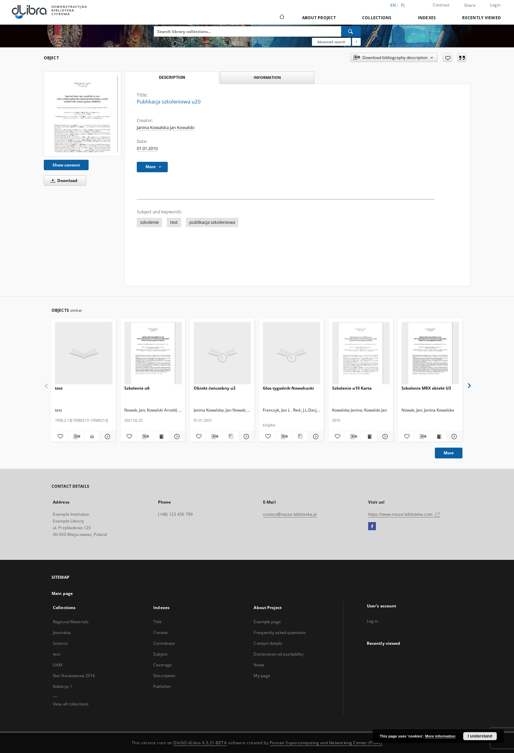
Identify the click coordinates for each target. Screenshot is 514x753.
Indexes (427, 18)
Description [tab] (172, 77)
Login (495, 5)
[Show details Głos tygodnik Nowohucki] (315, 436)
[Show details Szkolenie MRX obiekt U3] (453, 436)
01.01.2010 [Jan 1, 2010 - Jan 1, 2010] (147, 148)
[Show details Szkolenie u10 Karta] (384, 436)
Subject (160, 654)
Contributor (164, 643)
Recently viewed (481, 18)
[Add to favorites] (447, 57)
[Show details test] (107, 436)
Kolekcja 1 (62, 686)
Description (164, 676)
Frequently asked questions (280, 632)
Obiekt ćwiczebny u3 (214, 388)
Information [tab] (267, 77)
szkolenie (149, 222)
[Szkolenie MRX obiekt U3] (430, 353)
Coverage (162, 665)
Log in (372, 621)
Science (60, 643)
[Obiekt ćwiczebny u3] (222, 353)
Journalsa (62, 632)
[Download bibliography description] (76, 436)
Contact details (268, 643)
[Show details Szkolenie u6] (176, 436)
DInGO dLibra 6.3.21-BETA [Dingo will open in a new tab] (200, 743)
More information (440, 736)
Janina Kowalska (153, 127)
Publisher (162, 686)
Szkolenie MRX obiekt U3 (426, 388)
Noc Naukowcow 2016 (74, 676)
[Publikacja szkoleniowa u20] (82, 113)
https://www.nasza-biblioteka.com (404, 514)
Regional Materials (71, 622)
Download (62, 180)
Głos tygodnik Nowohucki (288, 388)
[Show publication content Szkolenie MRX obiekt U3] (438, 436)
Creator (160, 632)
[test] (83, 353)
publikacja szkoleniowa (212, 222)
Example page (267, 622)
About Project (319, 18)
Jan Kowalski (182, 127)
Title (157, 622)
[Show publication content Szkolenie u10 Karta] (369, 436)
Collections (377, 18)
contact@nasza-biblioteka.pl (290, 514)
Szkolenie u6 (137, 388)
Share (470, 5)
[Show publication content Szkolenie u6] (161, 436)
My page (262, 676)
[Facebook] (372, 526)
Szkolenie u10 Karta (352, 388)
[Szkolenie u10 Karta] (360, 353)
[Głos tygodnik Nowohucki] (291, 353)
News (259, 665)
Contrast (441, 5)
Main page (62, 593)
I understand (480, 736)
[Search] (351, 31)
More (449, 453)
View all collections (71, 704)
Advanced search (331, 41)
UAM (57, 665)
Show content (66, 165)
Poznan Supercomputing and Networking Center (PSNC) (326, 743)
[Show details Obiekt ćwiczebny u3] (246, 436)
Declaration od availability (278, 654)
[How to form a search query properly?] (356, 42)
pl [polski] (403, 5)
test (174, 222)
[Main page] (281, 17)
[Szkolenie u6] (153, 353)
